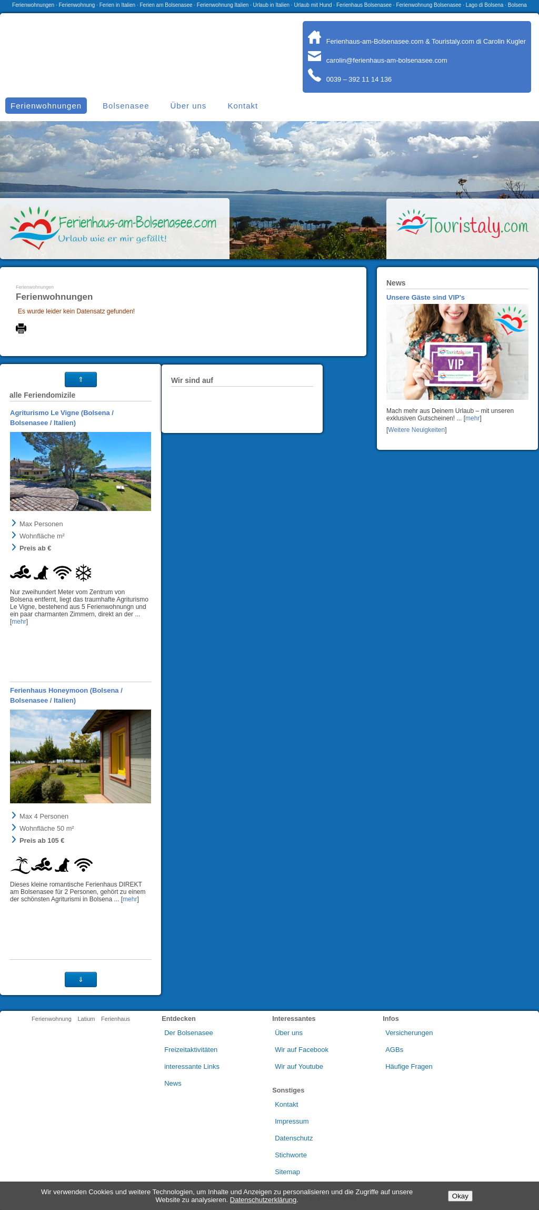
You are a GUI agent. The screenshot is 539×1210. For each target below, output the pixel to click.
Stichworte (291, 1155)
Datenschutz (294, 1138)
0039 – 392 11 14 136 (350, 79)
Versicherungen (409, 1033)
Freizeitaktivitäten (190, 1050)
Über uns (189, 105)
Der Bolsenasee (188, 1033)
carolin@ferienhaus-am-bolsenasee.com (377, 60)
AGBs (394, 1050)
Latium (86, 1019)
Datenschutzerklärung (263, 1200)
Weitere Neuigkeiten (416, 430)
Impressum (291, 1121)
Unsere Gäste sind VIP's (425, 297)
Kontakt (242, 105)
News (173, 1083)
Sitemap (287, 1172)
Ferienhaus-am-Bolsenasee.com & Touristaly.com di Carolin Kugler (417, 41)
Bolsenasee (126, 105)
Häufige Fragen (409, 1066)
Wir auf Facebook (301, 1050)
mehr (472, 418)
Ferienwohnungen (35, 287)
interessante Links (191, 1066)
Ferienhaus (115, 1019)
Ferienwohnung (52, 1019)
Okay (460, 1196)
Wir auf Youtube (299, 1066)
